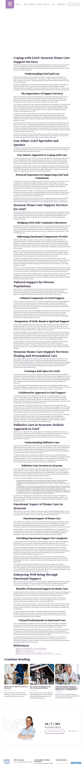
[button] (18, 4)
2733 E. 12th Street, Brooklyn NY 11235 (23, 762)
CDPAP (25, 4)
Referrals (39, 4)
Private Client (32, 4)
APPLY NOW (72, 4)
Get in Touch (46, 4)
